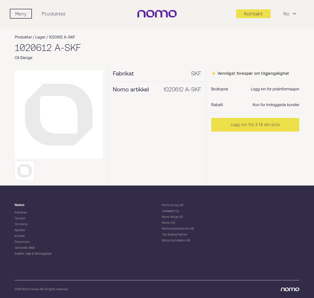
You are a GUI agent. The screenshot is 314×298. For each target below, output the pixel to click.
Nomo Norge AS (172, 217)
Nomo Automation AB (176, 240)
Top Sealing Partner (174, 234)
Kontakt (20, 236)
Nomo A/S (168, 222)
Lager (40, 37)
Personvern (22, 242)
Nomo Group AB (172, 205)
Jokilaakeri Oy (170, 211)
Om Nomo (21, 224)
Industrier (21, 212)
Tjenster (20, 218)
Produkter (54, 14)
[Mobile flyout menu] (21, 14)
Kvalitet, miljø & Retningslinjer (33, 253)
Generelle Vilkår (25, 247)
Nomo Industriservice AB (178, 228)
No (290, 14)
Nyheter (20, 230)
